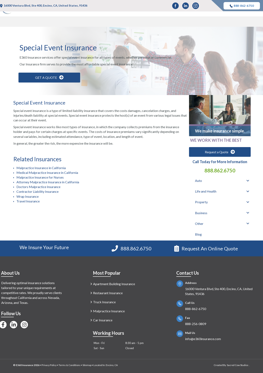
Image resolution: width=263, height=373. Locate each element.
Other (236, 22)
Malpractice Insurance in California (41, 168)
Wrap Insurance (27, 196)
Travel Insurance (28, 201)
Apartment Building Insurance (114, 284)
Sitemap (87, 365)
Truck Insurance (104, 302)
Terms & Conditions (70, 365)
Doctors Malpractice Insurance (38, 187)
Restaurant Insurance (108, 293)
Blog (254, 22)
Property (190, 22)
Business (214, 22)
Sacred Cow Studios (237, 365)
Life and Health (161, 22)
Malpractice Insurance (109, 311)
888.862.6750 (219, 170)
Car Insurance (102, 320)
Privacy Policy (49, 365)
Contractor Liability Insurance (37, 191)
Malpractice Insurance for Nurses (40, 177)
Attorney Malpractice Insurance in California (47, 182)
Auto (135, 22)
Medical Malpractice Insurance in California (47, 172)
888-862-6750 (242, 6)
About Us (10, 273)
